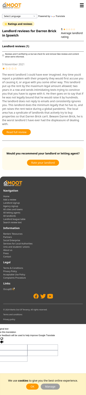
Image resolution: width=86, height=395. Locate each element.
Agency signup (10, 206)
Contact (7, 256)
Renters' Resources (13, 233)
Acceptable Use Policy (14, 274)
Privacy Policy (10, 271)
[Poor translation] (1, 340)
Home (6, 196)
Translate (58, 16)
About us (7, 250)
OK (32, 386)
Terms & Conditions (13, 267)
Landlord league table (14, 219)
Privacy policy (9, 319)
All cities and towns (13, 209)
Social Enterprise (11, 240)
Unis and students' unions (16, 246)
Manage (50, 386)
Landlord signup (11, 202)
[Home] (12, 5)
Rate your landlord (43, 162)
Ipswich (12, 35)
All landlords (9, 215)
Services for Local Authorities (18, 243)
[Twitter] (43, 296)
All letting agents (11, 212)
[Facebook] (36, 296)
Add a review (9, 199)
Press (6, 253)
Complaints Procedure (14, 277)
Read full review (16, 132)
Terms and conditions (12, 314)
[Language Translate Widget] (19, 16)
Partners (7, 237)
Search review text (12, 222)
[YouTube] (50, 296)
